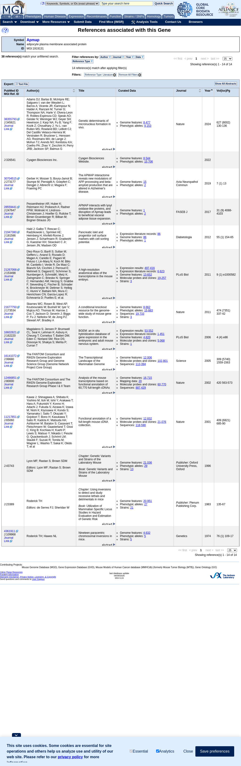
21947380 (10, 232)
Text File (22, 84)
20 (140, 381)
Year (130, 57)
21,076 (162, 422)
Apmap (33, 40)
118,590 (141, 425)
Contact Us (173, 22)
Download (27, 22)
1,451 (160, 334)
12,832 (147, 418)
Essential (139, 751)
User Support (38, 579)
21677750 (10, 307)
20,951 (147, 501)
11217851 (10, 417)
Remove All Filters (128, 74)
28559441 (10, 207)
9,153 (147, 125)
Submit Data (83, 22)
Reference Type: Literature (99, 74)
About (5, 16)
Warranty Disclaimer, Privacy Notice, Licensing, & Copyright (28, 577)
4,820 (146, 337)
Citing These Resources (11, 572)
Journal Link (8, 127)
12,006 (147, 357)
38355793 (10, 119)
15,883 (148, 310)
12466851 (10, 377)
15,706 (148, 161)
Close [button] (188, 751)
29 (145, 466)
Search (8, 22)
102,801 (163, 361)
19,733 (140, 313)
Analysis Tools (144, 22)
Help (13, 16)
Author (105, 57)
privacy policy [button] (70, 757)
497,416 (150, 268)
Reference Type (83, 61)
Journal (118, 57)
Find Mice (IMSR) (111, 22)
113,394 (141, 364)
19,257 (162, 278)
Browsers (196, 22)
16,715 (147, 377)
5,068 (161, 340)
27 (145, 504)
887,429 (141, 387)
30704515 (10, 178)
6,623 (160, 271)
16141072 (10, 356)
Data (139, 57)
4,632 (146, 532)
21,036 (147, 462)
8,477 (146, 122)
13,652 (147, 274)
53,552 (149, 330)
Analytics (165, 751)
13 (131, 469)
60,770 (162, 384)
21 (131, 507)
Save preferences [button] (214, 751)
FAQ (21, 16)
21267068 (10, 269)
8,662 (146, 307)
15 (144, 181)
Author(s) (33, 90)
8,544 (146, 158)
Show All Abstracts (225, 83)
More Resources (54, 22)
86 (158, 234)
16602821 (10, 332)
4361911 (9, 531)
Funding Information (9, 574)
